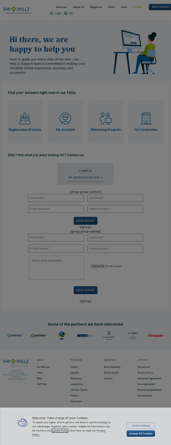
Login (58, 13)
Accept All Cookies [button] (140, 433)
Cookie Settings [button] (141, 425)
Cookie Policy (60, 430)
